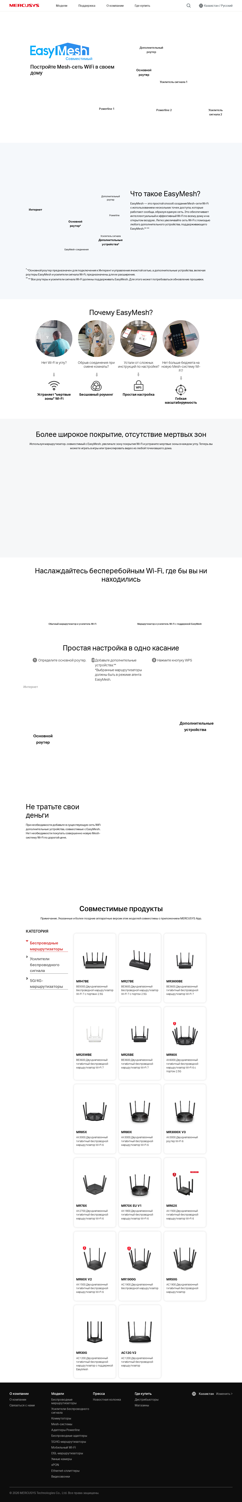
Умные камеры (61, 1459)
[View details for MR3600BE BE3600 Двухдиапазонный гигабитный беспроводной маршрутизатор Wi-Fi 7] (185, 960)
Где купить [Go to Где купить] (142, 5)
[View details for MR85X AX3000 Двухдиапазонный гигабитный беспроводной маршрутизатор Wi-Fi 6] (94, 1111)
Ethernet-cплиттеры (65, 1470)
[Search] (188, 5)
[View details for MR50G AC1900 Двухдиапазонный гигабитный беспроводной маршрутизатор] (185, 1258)
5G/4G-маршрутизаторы (68, 1441)
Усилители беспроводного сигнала (70, 1410)
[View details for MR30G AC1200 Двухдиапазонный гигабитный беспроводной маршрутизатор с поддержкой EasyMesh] (94, 1332)
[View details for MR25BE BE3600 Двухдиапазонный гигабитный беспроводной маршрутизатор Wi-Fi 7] (139, 1034)
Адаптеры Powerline (65, 1430)
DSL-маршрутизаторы (67, 1453)
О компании (17, 1399)
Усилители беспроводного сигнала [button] (44, 964)
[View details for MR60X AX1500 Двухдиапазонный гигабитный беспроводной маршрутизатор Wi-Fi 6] (94, 1258)
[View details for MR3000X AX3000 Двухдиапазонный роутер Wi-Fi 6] (185, 1111)
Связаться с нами (22, 1405)
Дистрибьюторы (146, 1399)
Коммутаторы (61, 1418)
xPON (55, 1464)
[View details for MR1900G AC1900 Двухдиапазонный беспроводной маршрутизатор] (139, 1258)
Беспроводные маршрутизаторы (63, 1401)
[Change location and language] (216, 5)
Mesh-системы (61, 1424)
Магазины (142, 1405)
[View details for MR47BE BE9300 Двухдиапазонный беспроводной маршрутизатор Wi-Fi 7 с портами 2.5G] (94, 960)
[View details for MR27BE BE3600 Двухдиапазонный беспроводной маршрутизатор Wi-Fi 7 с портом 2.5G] (139, 960)
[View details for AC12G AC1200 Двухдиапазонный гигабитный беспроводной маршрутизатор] (139, 1332)
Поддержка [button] (86, 5)
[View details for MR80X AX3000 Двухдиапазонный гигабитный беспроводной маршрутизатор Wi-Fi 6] (139, 1111)
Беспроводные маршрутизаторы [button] (46, 945)
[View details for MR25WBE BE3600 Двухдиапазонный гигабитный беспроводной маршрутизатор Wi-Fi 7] (94, 1034)
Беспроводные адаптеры (69, 1435)
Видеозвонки (60, 1476)
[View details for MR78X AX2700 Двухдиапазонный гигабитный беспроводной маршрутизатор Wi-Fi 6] (94, 1185)
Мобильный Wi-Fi (63, 1447)
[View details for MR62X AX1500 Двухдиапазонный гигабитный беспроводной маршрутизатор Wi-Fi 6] (185, 1185)
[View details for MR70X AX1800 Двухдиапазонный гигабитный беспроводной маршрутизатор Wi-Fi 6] (139, 1185)
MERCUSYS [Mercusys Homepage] (24, 5)
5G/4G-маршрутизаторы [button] (46, 983)
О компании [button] (115, 5)
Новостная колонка (107, 1399)
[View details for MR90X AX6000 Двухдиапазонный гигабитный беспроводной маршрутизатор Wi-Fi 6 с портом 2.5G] (185, 1034)
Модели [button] (61, 5)
